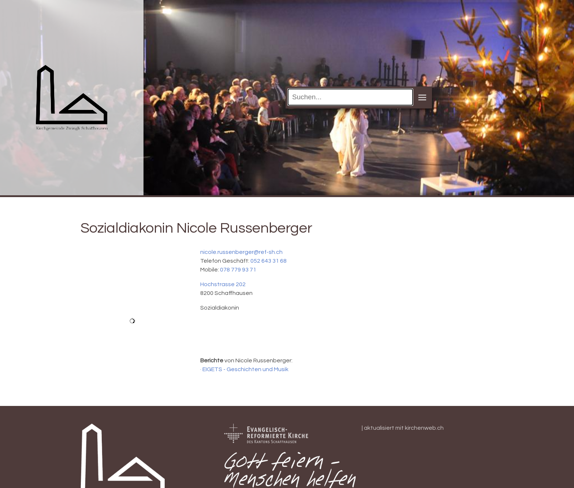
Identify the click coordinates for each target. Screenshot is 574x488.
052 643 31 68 (268, 261)
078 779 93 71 (238, 270)
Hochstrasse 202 (223, 284)
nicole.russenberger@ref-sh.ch (241, 252)
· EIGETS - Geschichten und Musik (244, 369)
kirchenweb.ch (424, 428)
